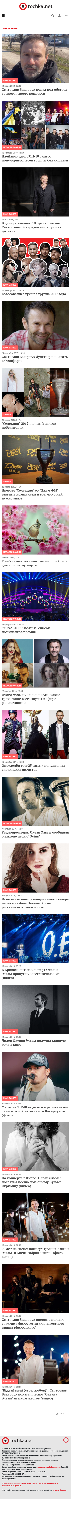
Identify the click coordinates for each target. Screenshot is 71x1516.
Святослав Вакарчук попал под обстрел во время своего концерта (34, 91)
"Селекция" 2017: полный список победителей (29, 425)
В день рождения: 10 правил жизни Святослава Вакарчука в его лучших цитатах (31, 227)
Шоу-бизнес (9, 80)
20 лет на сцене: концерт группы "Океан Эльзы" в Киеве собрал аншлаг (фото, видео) (35, 1252)
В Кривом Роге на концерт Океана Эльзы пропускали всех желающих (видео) (31, 973)
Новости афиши (12, 147)
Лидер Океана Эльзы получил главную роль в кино (34, 1042)
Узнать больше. (60, 1490)
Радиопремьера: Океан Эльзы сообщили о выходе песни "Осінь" (35, 834)
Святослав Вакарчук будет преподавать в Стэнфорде (35, 358)
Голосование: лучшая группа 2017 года (34, 294)
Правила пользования (11, 1483)
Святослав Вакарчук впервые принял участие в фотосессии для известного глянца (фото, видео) (33, 1323)
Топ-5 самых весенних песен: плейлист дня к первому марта (34, 563)
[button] (59, 15)
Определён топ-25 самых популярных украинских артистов (33, 767)
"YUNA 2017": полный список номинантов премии (26, 630)
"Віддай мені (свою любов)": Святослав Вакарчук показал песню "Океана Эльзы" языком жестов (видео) (34, 1394)
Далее (60, 1413)
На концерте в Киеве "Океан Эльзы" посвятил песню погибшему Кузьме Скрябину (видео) (32, 1182)
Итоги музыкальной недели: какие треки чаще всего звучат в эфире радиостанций (31, 698)
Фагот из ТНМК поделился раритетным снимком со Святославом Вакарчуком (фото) (35, 1111)
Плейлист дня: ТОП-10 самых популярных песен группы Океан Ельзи (35, 158)
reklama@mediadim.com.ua (49, 1467)
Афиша (7, 414)
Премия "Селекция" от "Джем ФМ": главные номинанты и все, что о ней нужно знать (32, 494)
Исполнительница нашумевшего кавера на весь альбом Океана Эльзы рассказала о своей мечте (35, 903)
